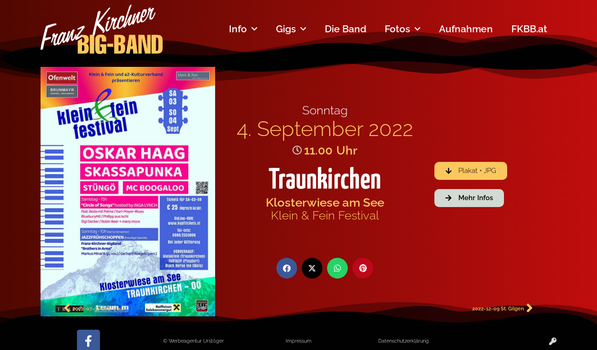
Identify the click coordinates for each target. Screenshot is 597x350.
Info (243, 29)
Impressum (298, 341)
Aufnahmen (466, 29)
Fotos (403, 29)
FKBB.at (529, 29)
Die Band (345, 29)
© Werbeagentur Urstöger (193, 341)
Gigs (291, 29)
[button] (286, 268)
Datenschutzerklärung (403, 341)
